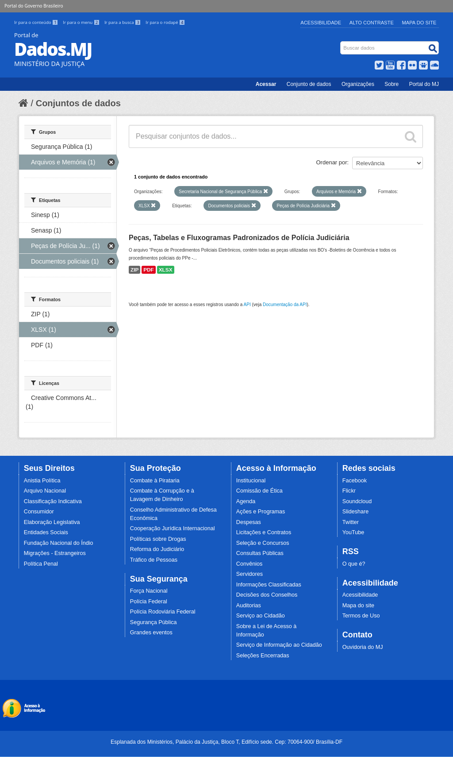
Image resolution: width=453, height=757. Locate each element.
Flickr (349, 491)
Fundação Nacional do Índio (58, 543)
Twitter (350, 522)
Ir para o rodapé (165, 22)
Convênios (249, 564)
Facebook (354, 480)
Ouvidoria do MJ (362, 647)
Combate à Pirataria (155, 480)
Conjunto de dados (309, 84)
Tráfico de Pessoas (153, 560)
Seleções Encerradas (262, 655)
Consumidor (39, 512)
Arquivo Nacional (45, 491)
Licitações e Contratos (264, 532)
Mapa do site (358, 605)
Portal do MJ (424, 84)
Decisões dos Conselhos (267, 595)
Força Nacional (149, 591)
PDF (148, 270)
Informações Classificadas (268, 585)
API (247, 304)
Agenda (245, 501)
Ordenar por (331, 162)
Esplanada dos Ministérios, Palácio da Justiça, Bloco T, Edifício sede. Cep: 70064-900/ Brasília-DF (226, 742)
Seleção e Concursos (262, 543)
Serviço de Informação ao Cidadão (279, 645)
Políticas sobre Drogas (158, 539)
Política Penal (41, 564)
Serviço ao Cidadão (260, 616)
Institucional (251, 480)
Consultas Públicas (260, 553)
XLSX (166, 270)
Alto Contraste (371, 22)
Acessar (266, 84)
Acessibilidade (320, 22)
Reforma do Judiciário (157, 549)
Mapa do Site (419, 22)
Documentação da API (285, 304)
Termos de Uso (361, 616)
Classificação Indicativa (53, 501)
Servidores (249, 574)
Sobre (391, 84)
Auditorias (248, 605)
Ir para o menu (82, 22)
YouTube (353, 532)
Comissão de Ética (259, 491)
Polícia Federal (148, 601)
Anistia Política (42, 480)
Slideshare (355, 512)
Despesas (248, 522)
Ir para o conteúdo (36, 22)
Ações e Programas (260, 512)
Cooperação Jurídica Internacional (172, 528)
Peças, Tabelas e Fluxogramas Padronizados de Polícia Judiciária (239, 237)
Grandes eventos (151, 632)
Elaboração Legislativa (52, 522)
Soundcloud (357, 501)
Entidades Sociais (46, 532)
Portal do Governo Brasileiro (33, 6)
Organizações (358, 84)
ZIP (134, 270)
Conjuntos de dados (78, 103)
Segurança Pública (153, 622)
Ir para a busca (123, 22)
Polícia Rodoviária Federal (163, 612)
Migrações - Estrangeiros (55, 553)
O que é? (353, 564)
